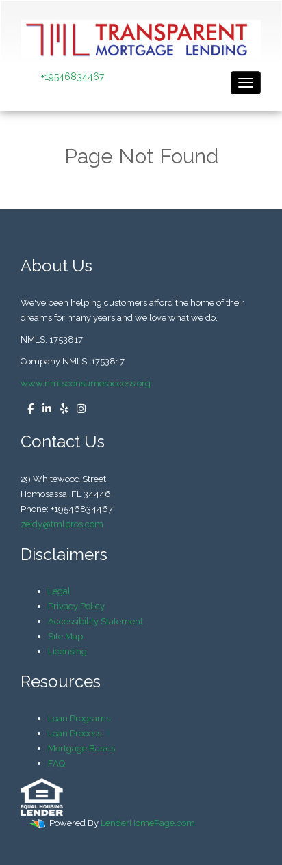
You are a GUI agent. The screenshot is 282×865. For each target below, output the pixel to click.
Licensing (67, 651)
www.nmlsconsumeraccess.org (86, 383)
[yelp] (60, 409)
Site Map (65, 636)
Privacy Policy (76, 606)
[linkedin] (43, 409)
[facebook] (27, 409)
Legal (59, 591)
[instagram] (78, 409)
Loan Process (74, 733)
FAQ (56, 763)
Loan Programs (79, 718)
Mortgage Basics (81, 748)
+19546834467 (72, 76)
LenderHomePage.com (148, 823)
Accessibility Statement (95, 621)
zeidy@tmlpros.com (62, 524)
